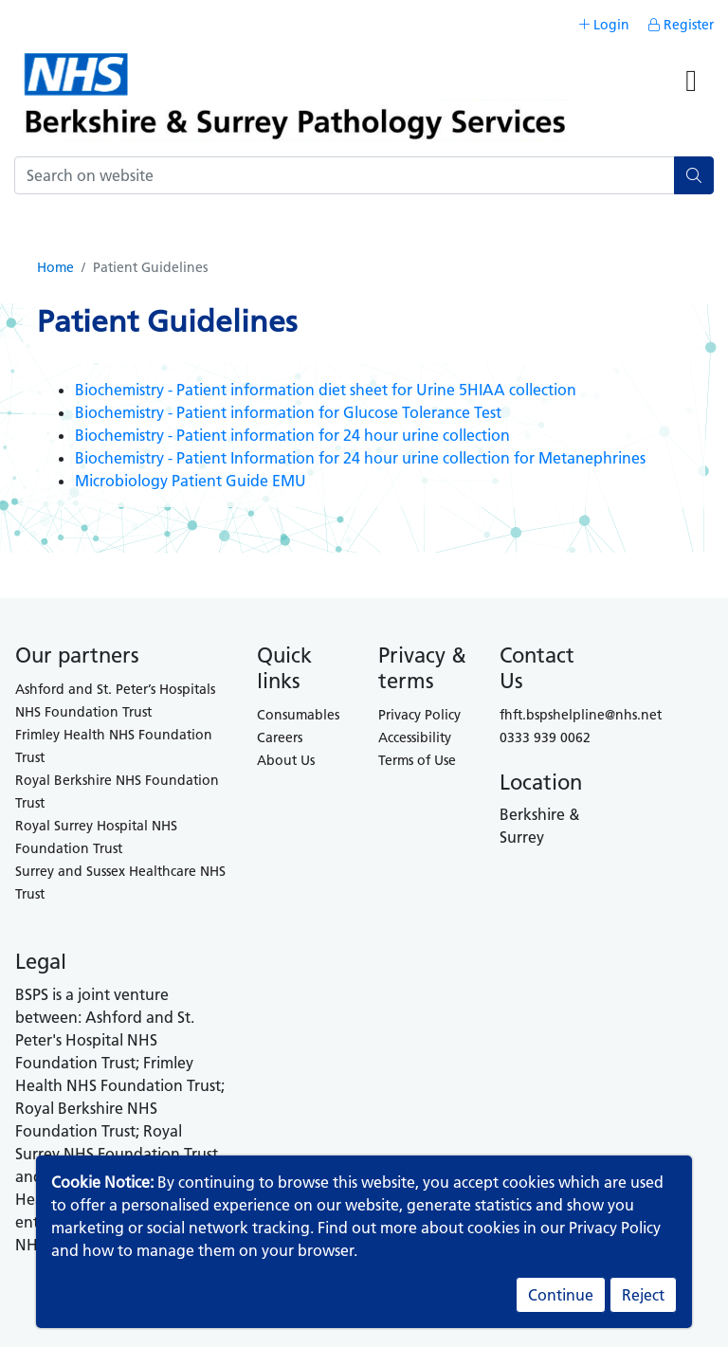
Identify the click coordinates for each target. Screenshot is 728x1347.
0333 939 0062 (545, 737)
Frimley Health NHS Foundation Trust (113, 746)
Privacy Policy (419, 714)
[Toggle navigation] (691, 88)
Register (681, 24)
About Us (286, 760)
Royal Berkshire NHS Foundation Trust (117, 791)
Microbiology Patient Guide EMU (190, 480)
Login (604, 24)
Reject (643, 1294)
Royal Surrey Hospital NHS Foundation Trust (96, 837)
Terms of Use (417, 760)
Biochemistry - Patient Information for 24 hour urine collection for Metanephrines (360, 457)
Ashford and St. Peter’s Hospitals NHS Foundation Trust (115, 700)
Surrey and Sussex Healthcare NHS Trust (120, 882)
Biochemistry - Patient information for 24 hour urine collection (292, 435)
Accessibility (414, 737)
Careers (279, 737)
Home (55, 267)
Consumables (298, 714)
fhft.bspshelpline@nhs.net (581, 714)
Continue (560, 1294)
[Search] (344, 175)
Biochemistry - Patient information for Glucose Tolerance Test (288, 412)
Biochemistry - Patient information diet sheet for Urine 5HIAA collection (325, 389)
